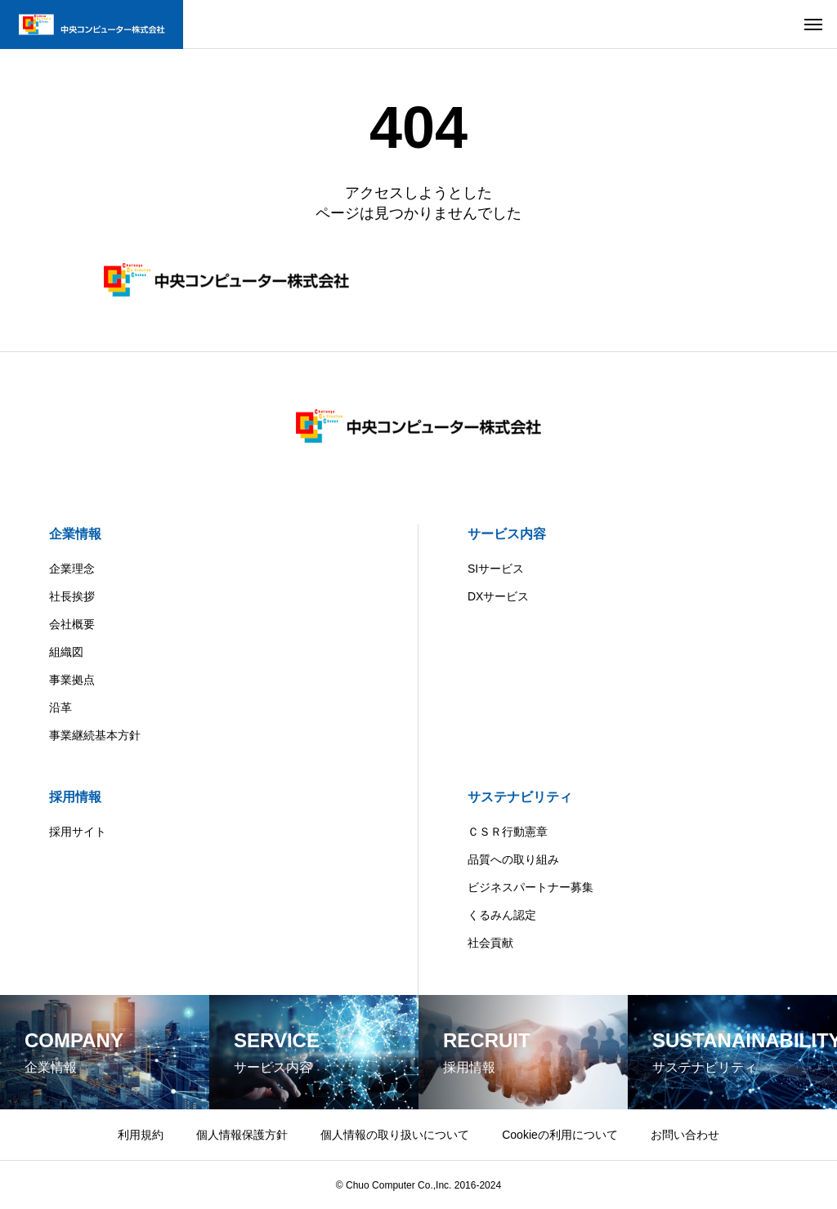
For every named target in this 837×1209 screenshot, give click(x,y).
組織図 (66, 651)
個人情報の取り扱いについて (394, 1134)
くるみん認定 (502, 914)
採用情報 (75, 797)
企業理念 (72, 568)
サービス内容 (507, 534)
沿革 (60, 707)
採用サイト (77, 831)
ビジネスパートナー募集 (530, 887)
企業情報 (75, 534)
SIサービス (496, 568)
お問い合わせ (685, 1134)
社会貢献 (490, 942)
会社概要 (72, 624)
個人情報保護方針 (242, 1134)
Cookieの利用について (560, 1134)
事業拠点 (72, 679)
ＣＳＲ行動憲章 (508, 831)
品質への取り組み (513, 859)
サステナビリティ (520, 797)
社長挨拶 (72, 596)
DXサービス (498, 596)
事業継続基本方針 (95, 735)
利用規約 (140, 1134)
